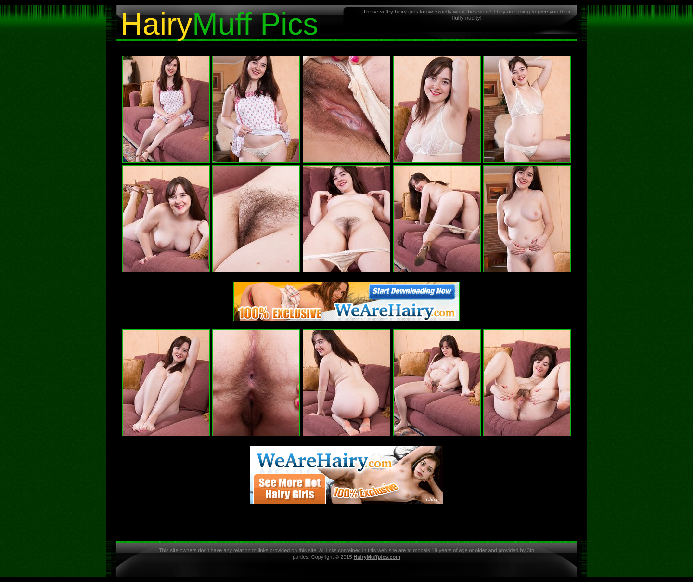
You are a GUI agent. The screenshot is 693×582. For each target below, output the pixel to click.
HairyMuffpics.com (377, 557)
